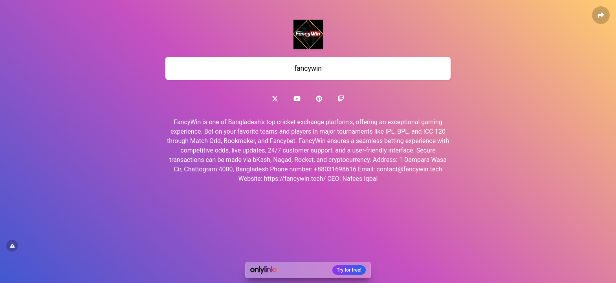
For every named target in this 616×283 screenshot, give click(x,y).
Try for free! (349, 270)
